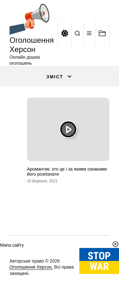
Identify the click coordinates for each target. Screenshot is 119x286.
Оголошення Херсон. (31, 267)
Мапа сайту (12, 245)
